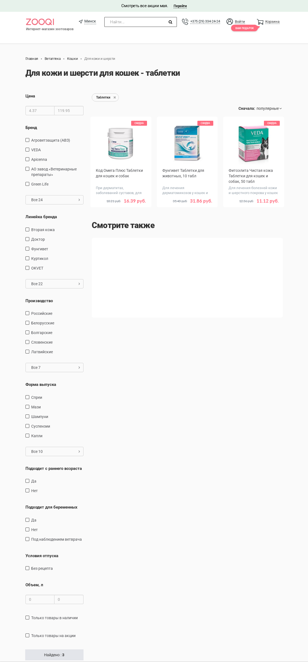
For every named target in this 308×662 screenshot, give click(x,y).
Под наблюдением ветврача (56, 539)
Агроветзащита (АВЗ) (50, 140)
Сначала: (246, 108)
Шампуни (39, 416)
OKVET (37, 268)
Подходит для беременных (51, 507)
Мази (36, 407)
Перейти (180, 6)
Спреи (36, 397)
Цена (30, 96)
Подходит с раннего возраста (53, 468)
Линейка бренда (41, 216)
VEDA (36, 150)
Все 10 (55, 451)
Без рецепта (42, 568)
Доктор (38, 239)
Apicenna (39, 159)
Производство (39, 300)
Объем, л (34, 584)
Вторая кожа (43, 230)
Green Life (39, 184)
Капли (36, 436)
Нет (34, 491)
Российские (41, 313)
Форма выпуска (40, 384)
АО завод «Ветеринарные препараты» (54, 172)
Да (33, 481)
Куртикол (39, 258)
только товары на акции (53, 635)
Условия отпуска (41, 555)
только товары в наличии (54, 618)
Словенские (42, 342)
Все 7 (55, 367)
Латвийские (42, 352)
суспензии (40, 426)
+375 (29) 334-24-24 (205, 21)
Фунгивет (39, 249)
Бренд (31, 127)
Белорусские (42, 323)
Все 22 (55, 284)
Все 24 (55, 200)
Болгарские (41, 332)
